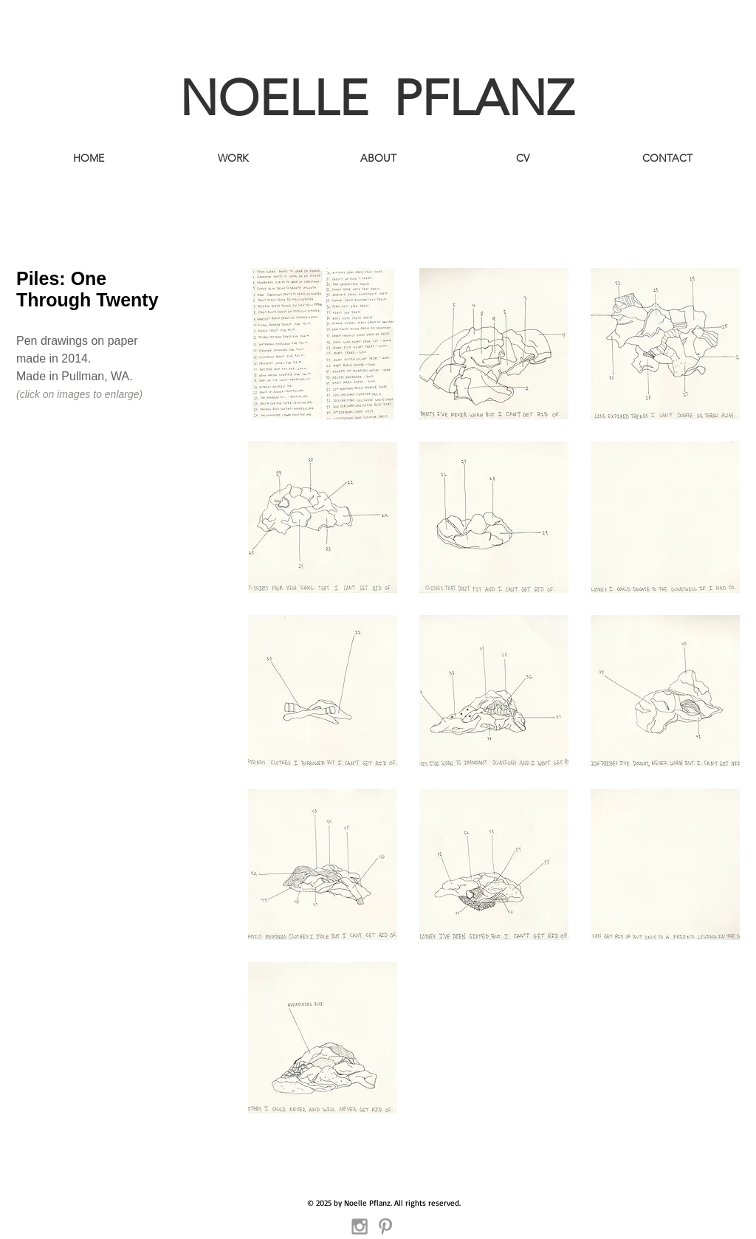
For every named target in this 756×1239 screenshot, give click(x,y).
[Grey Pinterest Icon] (385, 1226)
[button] (322, 343)
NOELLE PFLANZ (376, 98)
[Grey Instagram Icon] (359, 1226)
